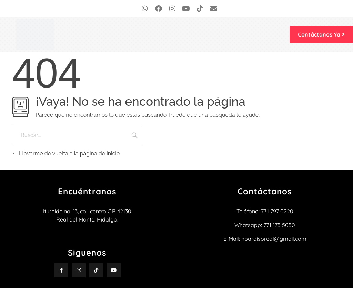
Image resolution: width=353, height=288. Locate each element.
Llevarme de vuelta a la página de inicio (66, 153)
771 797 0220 (277, 211)
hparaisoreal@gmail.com (273, 238)
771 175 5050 (279, 225)
